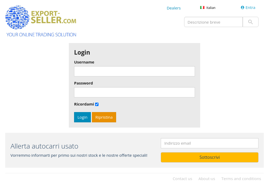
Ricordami (84, 104)
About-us (206, 178)
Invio (250, 22)
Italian (210, 8)
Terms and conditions (241, 178)
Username (84, 62)
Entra (248, 7)
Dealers (174, 7)
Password (83, 83)
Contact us (182, 178)
